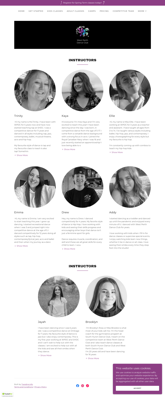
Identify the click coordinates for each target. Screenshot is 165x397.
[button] (142, 11)
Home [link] (21, 11)
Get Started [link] (36, 11)
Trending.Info (27, 384)
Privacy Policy (41, 387)
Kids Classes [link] (55, 11)
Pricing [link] (104, 11)
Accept (137, 390)
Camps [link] (92, 11)
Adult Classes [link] (75, 11)
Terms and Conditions (23, 387)
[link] (82, 31)
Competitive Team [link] (123, 11)
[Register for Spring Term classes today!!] (82, 3)
